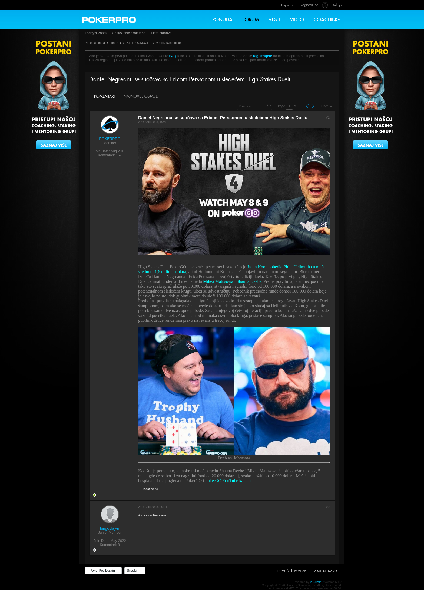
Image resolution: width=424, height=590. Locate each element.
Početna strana (95, 42)
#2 (328, 507)
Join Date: (102, 151)
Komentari (104, 96)
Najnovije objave (141, 96)
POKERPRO (109, 139)
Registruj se (309, 5)
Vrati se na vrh (326, 570)
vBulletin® (317, 582)
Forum (250, 19)
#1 (328, 118)
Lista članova (161, 33)
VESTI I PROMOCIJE (137, 42)
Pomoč (283, 570)
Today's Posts (96, 33)
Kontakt (301, 570)
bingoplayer (110, 528)
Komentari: (106, 155)
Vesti (274, 19)
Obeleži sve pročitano (128, 33)
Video (297, 19)
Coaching (327, 19)
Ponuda (222, 19)
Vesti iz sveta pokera (169, 42)
